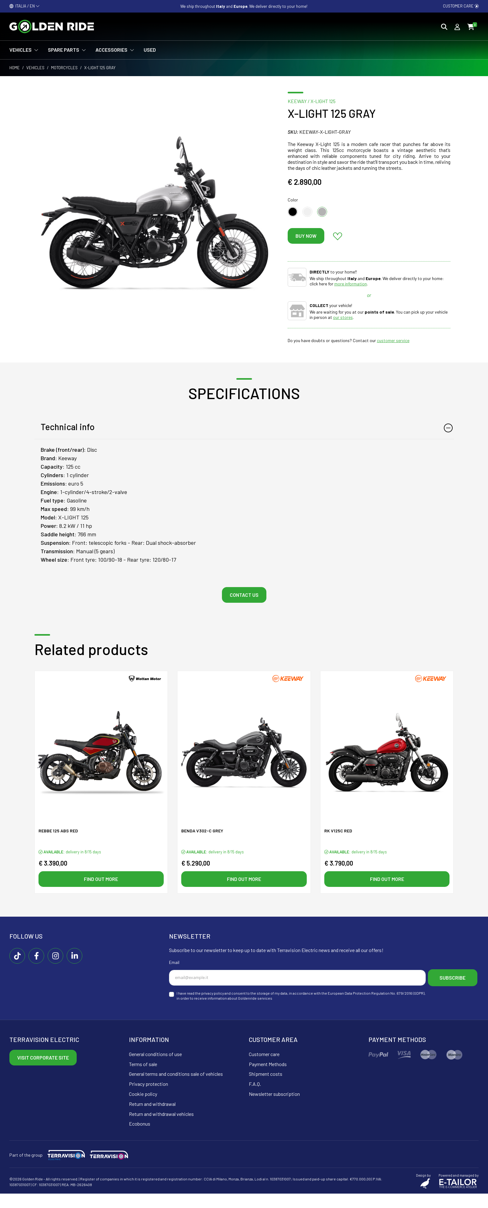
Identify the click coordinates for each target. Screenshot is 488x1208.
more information (350, 283)
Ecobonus (139, 1138)
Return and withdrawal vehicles (161, 1128)
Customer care (461, 5)
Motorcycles (64, 67)
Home (14, 67)
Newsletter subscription (274, 1108)
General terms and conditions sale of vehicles (176, 1088)
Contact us (244, 595)
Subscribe (200, 993)
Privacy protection (148, 1098)
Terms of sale (143, 1078)
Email (174, 963)
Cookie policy (143, 1108)
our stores (343, 317)
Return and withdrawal (152, 1118)
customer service (393, 340)
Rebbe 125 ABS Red (58, 831)
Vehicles (35, 67)
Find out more (101, 880)
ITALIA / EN (24, 5)
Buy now (305, 236)
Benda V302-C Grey (202, 831)
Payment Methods (268, 1078)
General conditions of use (155, 1068)
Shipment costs (265, 1088)
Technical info (68, 426)
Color (293, 199)
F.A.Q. (255, 1098)
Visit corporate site (43, 1072)
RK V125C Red (338, 831)
